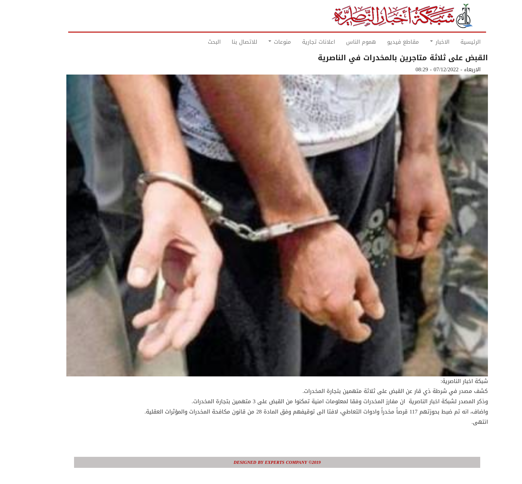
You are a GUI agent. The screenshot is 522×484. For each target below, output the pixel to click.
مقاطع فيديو (387, 42)
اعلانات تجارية (302, 42)
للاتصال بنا (228, 42)
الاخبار (423, 42)
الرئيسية (454, 42)
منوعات (263, 42)
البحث (198, 42)
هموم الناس (345, 42)
